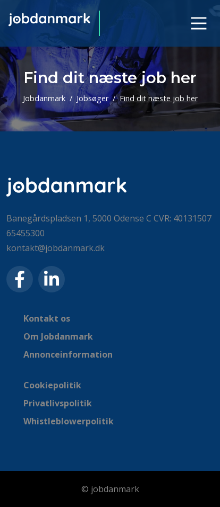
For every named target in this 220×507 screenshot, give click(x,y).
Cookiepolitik (52, 385)
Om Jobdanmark (58, 336)
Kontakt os (46, 318)
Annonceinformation (68, 354)
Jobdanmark (44, 98)
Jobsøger (92, 98)
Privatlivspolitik (57, 403)
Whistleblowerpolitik (68, 421)
